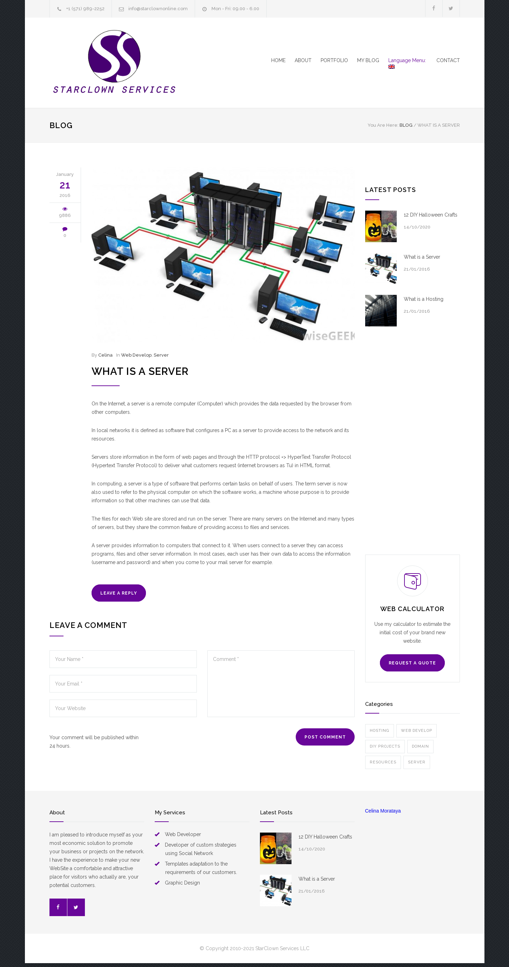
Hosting (379, 730)
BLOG (61, 125)
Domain (420, 746)
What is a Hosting (423, 299)
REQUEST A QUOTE (412, 663)
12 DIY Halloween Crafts (430, 215)
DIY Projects (385, 746)
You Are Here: (383, 125)
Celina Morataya (383, 811)
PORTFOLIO (334, 60)
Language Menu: (407, 63)
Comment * (281, 683)
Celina (105, 355)
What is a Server (140, 371)
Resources (383, 762)
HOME (278, 60)
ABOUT (303, 60)
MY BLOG (368, 60)
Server (161, 355)
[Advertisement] (412, 440)
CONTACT (448, 60)
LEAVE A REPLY (118, 593)
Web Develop (136, 355)
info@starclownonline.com (158, 8)
